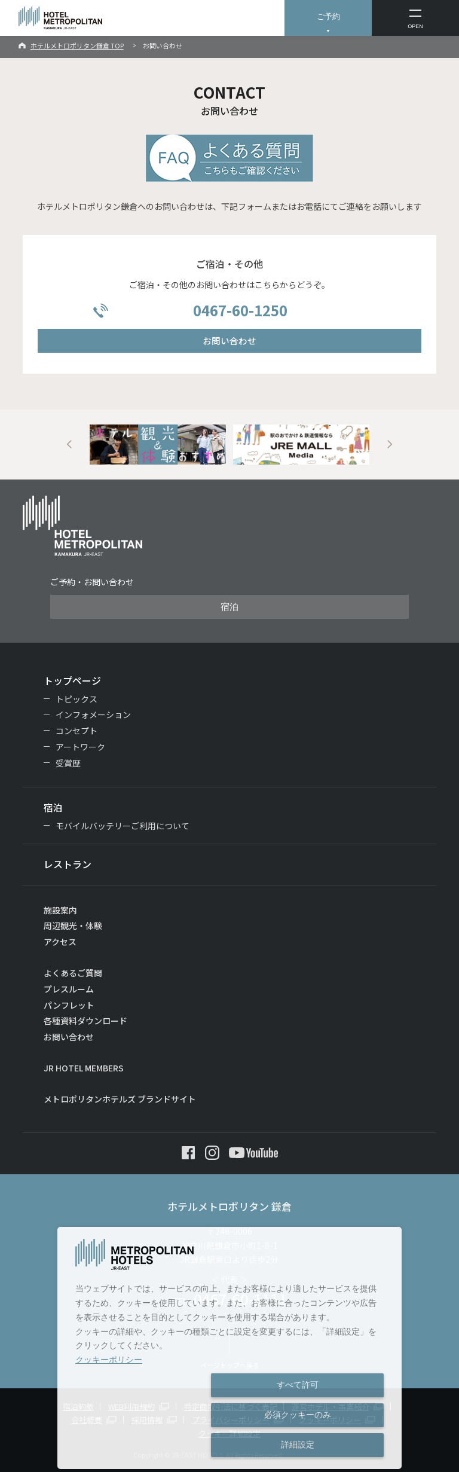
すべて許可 (298, 1384)
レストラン (67, 864)
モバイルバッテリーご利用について (122, 826)
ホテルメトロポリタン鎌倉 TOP (77, 45)
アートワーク (80, 747)
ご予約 (328, 16)
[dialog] (229, 1348)
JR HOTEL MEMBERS (84, 1068)
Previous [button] (69, 444)
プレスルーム (69, 989)
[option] (158, 445)
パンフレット (69, 1005)
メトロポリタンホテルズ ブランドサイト (120, 1099)
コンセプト (76, 731)
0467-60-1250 (240, 310)
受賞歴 (68, 763)
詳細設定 (297, 1444)
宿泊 (229, 607)
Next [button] (390, 444)
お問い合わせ (229, 340)
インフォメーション (93, 714)
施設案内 (60, 910)
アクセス (60, 942)
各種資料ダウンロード (85, 1021)
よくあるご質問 (73, 973)
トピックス (76, 699)
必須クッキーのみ (297, 1414)
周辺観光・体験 (73, 926)
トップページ (72, 680)
